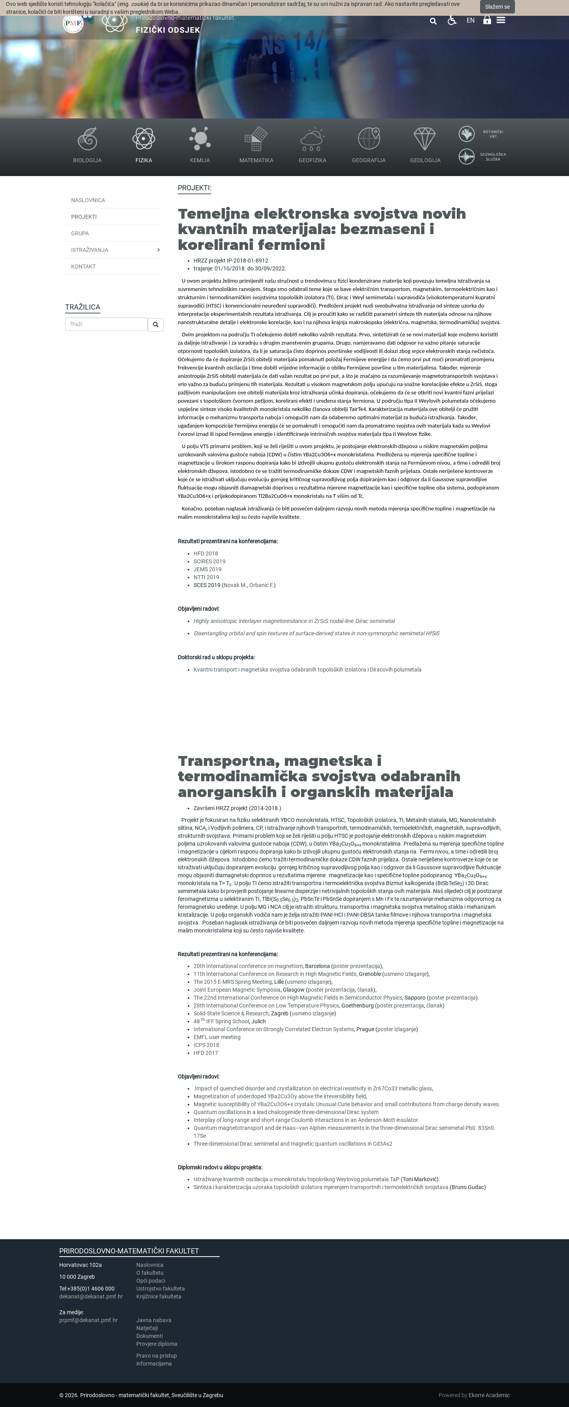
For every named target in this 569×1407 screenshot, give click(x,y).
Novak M (234, 585)
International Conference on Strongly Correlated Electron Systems (274, 1029)
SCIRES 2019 (210, 561)
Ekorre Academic (489, 1395)
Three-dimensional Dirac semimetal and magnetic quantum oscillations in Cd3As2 (293, 1144)
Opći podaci (150, 1281)
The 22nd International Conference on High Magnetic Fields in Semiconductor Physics (298, 997)
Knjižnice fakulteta (158, 1296)
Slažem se (497, 7)
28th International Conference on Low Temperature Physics (266, 1005)
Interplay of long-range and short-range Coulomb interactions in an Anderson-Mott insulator (306, 1120)
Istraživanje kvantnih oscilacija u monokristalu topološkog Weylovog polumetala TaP (296, 1179)
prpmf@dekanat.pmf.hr (88, 1320)
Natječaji (147, 1328)
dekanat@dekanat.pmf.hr (91, 1296)
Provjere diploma (156, 1344)
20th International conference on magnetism (248, 966)
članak (364, 990)
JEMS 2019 (208, 569)
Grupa (80, 233)
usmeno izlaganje (405, 974)
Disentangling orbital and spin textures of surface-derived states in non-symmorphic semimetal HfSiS (316, 633)
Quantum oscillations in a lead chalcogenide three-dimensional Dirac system (286, 1112)
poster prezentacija (356, 966)
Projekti (84, 217)
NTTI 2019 (206, 577)
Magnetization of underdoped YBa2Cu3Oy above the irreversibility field (280, 1096)
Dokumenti (149, 1336)
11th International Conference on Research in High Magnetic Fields (275, 974)
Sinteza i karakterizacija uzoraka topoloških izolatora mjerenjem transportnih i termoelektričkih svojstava (321, 1187)
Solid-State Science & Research (231, 1013)
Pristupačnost (452, 20)
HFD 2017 (206, 1053)
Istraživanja (89, 250)
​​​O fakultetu (150, 1273)
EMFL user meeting (217, 1037)
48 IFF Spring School (221, 1021)
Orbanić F (260, 585)
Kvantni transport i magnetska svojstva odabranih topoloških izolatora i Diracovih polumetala (308, 669)
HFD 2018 (206, 553)
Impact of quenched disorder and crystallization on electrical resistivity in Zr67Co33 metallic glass (313, 1088)
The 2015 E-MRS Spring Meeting (233, 982)
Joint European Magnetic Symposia (237, 990)
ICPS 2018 (206, 1045)
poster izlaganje (396, 1029)
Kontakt (83, 266)
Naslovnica (88, 200)
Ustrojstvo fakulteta (160, 1288)
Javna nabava (153, 1320)
